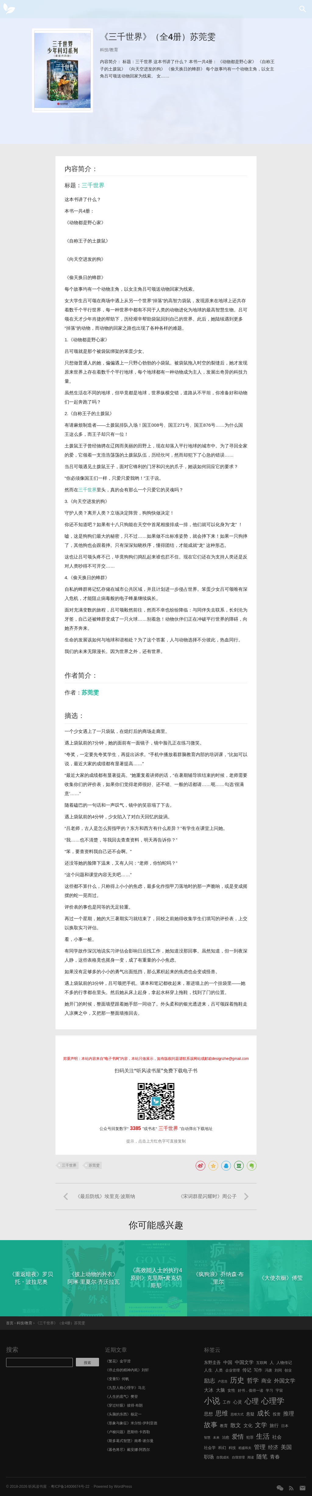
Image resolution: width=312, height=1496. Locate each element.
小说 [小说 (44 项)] (212, 1400)
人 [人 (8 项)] (272, 1362)
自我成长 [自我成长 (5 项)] (222, 1457)
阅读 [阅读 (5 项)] (250, 1457)
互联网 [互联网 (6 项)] (261, 1363)
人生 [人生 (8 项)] (208, 1370)
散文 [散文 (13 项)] (235, 1425)
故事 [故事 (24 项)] (210, 1425)
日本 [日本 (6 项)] (285, 1426)
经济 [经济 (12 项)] (273, 1447)
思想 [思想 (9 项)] (208, 1414)
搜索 (12, 1349)
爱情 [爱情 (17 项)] (238, 1436)
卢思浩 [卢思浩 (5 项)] (223, 1381)
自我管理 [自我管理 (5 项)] (238, 1457)
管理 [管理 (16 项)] (260, 1447)
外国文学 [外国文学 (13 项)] (284, 1381)
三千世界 (93, 185)
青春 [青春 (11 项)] (275, 1456)
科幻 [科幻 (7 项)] (222, 1447)
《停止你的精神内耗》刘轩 (127, 1370)
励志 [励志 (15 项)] (209, 1380)
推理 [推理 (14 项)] (288, 1414)
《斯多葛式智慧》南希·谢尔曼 (129, 1441)
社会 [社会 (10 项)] (277, 1437)
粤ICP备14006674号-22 (70, 1486)
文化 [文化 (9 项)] (247, 1425)
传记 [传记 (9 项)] (246, 1370)
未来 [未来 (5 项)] (216, 1437)
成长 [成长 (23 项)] (263, 1413)
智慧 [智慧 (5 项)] (207, 1437)
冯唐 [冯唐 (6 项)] (268, 1370)
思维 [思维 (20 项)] (221, 1413)
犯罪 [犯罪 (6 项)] (250, 1437)
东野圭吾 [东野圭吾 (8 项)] (212, 1362)
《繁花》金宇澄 (118, 1361)
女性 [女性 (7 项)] (231, 1390)
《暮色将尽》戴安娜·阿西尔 (127, 1450)
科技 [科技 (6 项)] (232, 1448)
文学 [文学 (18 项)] (261, 1425)
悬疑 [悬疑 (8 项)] (250, 1414)
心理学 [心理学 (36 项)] (273, 1401)
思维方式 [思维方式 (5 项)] (237, 1414)
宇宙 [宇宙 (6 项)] (279, 1390)
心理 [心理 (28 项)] (252, 1401)
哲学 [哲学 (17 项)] (253, 1380)
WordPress (123, 1486)
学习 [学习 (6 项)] (269, 1390)
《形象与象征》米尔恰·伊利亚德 (131, 1423)
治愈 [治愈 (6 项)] (225, 1437)
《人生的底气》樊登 (121, 1396)
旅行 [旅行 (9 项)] (274, 1425)
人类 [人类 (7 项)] (219, 1370)
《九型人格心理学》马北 (125, 1388)
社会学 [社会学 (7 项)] (210, 1447)
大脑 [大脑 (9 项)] (220, 1390)
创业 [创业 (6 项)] (288, 1370)
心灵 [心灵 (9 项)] (237, 1402)
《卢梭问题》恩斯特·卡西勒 (127, 1432)
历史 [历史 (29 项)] (237, 1380)
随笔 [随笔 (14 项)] (262, 1457)
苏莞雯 (90, 692)
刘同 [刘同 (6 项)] (278, 1370)
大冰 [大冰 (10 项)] (208, 1390)
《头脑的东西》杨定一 (123, 1414)
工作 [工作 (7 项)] (227, 1402)
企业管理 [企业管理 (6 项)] (232, 1370)
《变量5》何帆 (117, 1379)
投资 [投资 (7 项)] (277, 1414)
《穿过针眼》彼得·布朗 (124, 1405)
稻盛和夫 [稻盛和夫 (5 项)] (245, 1448)
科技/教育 (109, 49)
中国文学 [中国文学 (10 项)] (244, 1362)
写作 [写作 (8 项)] (258, 1370)
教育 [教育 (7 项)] (224, 1425)
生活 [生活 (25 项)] (263, 1436)
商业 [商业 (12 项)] (266, 1381)
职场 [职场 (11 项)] (209, 1456)
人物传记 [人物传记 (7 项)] (284, 1362)
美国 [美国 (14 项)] (286, 1447)
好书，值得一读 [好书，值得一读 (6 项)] (250, 1390)
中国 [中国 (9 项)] (227, 1362)
